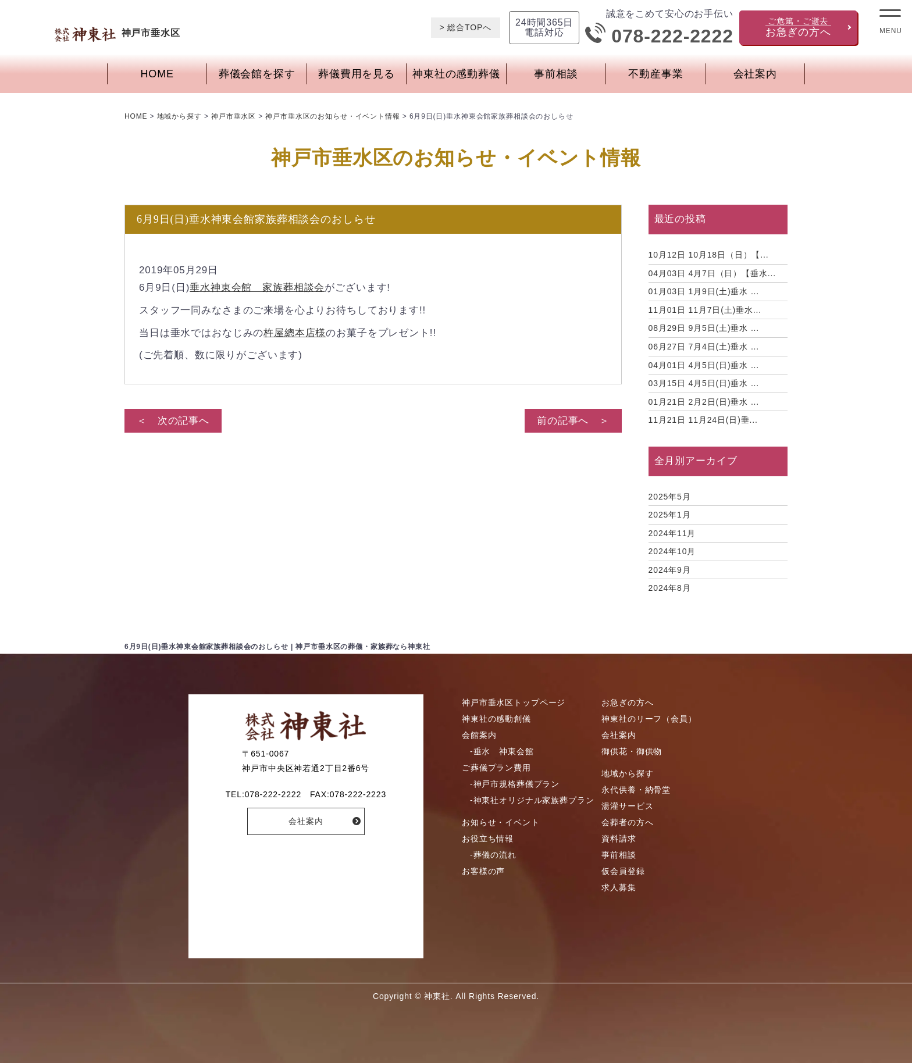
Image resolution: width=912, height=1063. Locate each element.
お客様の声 (483, 871)
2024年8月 (670, 588)
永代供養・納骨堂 (636, 789)
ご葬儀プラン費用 (496, 767)
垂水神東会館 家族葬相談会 (257, 287)
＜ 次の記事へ (173, 420)
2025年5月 (670, 496)
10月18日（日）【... (709, 254)
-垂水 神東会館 (501, 751)
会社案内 (755, 74)
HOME (157, 74)
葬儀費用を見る (356, 74)
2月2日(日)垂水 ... (704, 401)
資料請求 (618, 838)
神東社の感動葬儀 (456, 74)
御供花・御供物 (631, 751)
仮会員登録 (622, 871)
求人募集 (618, 887)
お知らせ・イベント (501, 822)
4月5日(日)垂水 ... (704, 365)
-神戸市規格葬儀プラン (515, 784)
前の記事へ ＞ (573, 420)
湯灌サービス (627, 806)
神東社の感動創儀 (496, 718)
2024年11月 (672, 533)
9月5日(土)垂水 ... (704, 328)
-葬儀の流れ (493, 854)
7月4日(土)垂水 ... (704, 346)
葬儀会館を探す (257, 74)
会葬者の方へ (627, 822)
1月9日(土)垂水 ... (704, 291)
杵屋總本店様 (294, 332)
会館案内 (479, 735)
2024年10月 (672, 551)
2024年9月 (670, 570)
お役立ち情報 (488, 838)
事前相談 (556, 74)
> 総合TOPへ (465, 27)
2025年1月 (670, 514)
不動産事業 (655, 74)
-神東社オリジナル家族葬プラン (532, 800)
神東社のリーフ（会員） (648, 718)
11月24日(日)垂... (703, 420)
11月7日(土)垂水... (705, 310)
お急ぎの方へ (627, 702)
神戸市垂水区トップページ (513, 702)
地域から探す (627, 773)
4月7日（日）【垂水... (712, 273)
